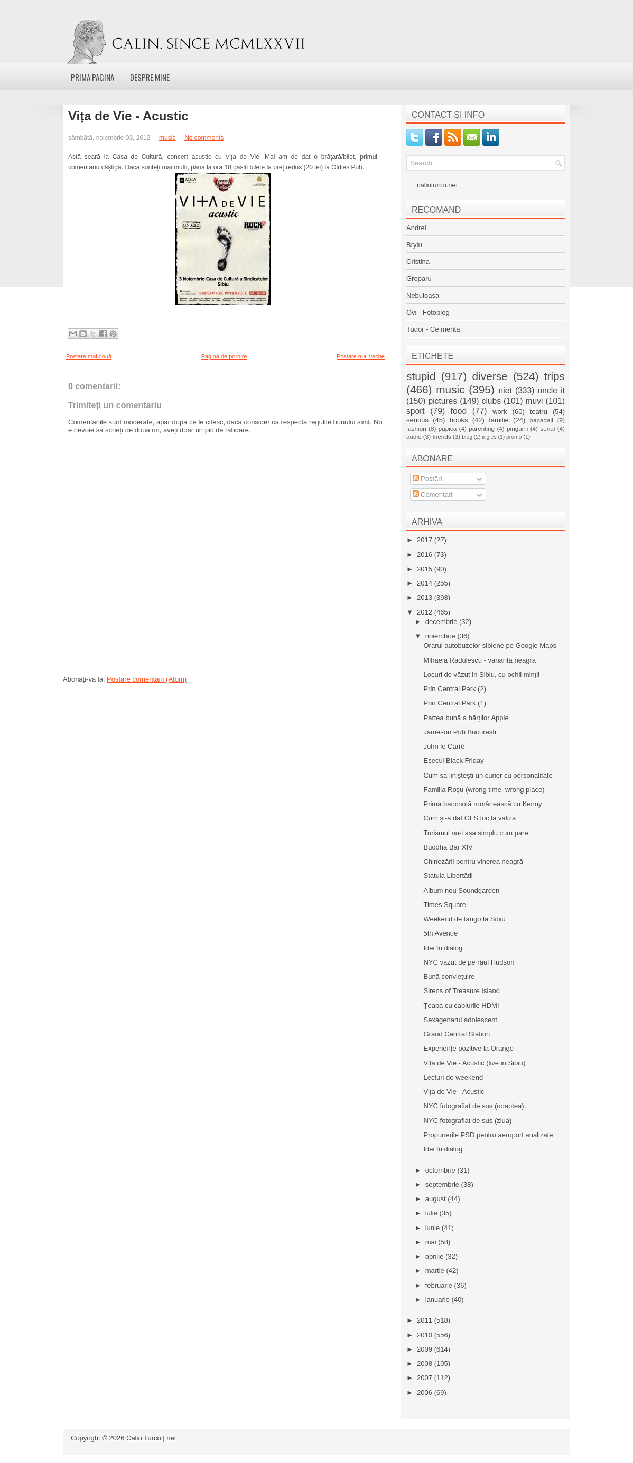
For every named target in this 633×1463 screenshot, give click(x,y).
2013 (425, 597)
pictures (442, 401)
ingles (489, 437)
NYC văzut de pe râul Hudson (468, 962)
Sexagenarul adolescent (460, 1020)
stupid (421, 376)
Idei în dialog (442, 948)
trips (554, 376)
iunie (433, 1228)
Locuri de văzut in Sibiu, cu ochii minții (481, 674)
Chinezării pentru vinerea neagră (473, 861)
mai (432, 1242)
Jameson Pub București (459, 732)
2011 (425, 1320)
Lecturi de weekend (453, 1077)
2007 (425, 1378)
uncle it (551, 390)
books (459, 420)
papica (448, 428)
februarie (439, 1285)
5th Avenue (440, 933)
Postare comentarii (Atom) (147, 679)
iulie (432, 1213)
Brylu (414, 245)
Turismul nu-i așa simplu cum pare (475, 833)
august (436, 1199)
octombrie (441, 1170)
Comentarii (433, 494)
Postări (427, 479)
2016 (425, 555)
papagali (541, 420)
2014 (425, 583)
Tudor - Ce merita (433, 329)
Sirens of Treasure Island (461, 991)
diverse (490, 376)
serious (417, 420)
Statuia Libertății (447, 876)
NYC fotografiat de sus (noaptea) (473, 1106)
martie (435, 1271)
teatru (538, 412)
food (459, 411)
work (499, 412)
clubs (491, 401)
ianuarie (438, 1300)
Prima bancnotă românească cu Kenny (482, 804)
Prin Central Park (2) (454, 689)
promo (514, 437)
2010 (425, 1335)
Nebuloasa (422, 295)
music (167, 137)
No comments (204, 137)
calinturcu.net (437, 185)
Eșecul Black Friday (453, 760)
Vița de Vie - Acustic (128, 116)
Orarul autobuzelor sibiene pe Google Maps (489, 645)
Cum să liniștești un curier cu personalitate (487, 775)
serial (547, 428)
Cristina (418, 262)
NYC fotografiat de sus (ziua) (467, 1121)
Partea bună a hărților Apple (465, 718)
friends (441, 436)
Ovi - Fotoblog (428, 312)
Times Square (444, 905)
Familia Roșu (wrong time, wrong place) (483, 790)
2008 (425, 1363)
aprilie (435, 1256)
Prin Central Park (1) (454, 703)
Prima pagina (92, 77)
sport (415, 411)
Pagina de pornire (224, 356)
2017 (425, 540)
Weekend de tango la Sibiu (464, 919)
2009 (425, 1349)
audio (414, 436)
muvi (534, 401)
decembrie (442, 622)
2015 (425, 569)
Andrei (416, 228)
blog (467, 437)
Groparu (419, 278)
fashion (416, 428)
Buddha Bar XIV (447, 847)
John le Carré (443, 746)
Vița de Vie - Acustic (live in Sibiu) (474, 1063)
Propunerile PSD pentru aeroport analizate (488, 1135)
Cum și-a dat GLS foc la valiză (469, 818)
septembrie (443, 1184)
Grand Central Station (456, 1034)
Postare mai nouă (88, 356)
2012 (425, 612)
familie (499, 420)
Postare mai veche (361, 356)
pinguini (517, 428)
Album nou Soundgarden (461, 890)
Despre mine (150, 77)
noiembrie (441, 636)
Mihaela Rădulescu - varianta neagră (479, 660)
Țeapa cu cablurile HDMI (461, 1005)
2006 (425, 1392)
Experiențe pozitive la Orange (468, 1048)
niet (505, 390)
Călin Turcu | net (151, 1438)
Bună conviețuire (448, 976)
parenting (482, 428)
